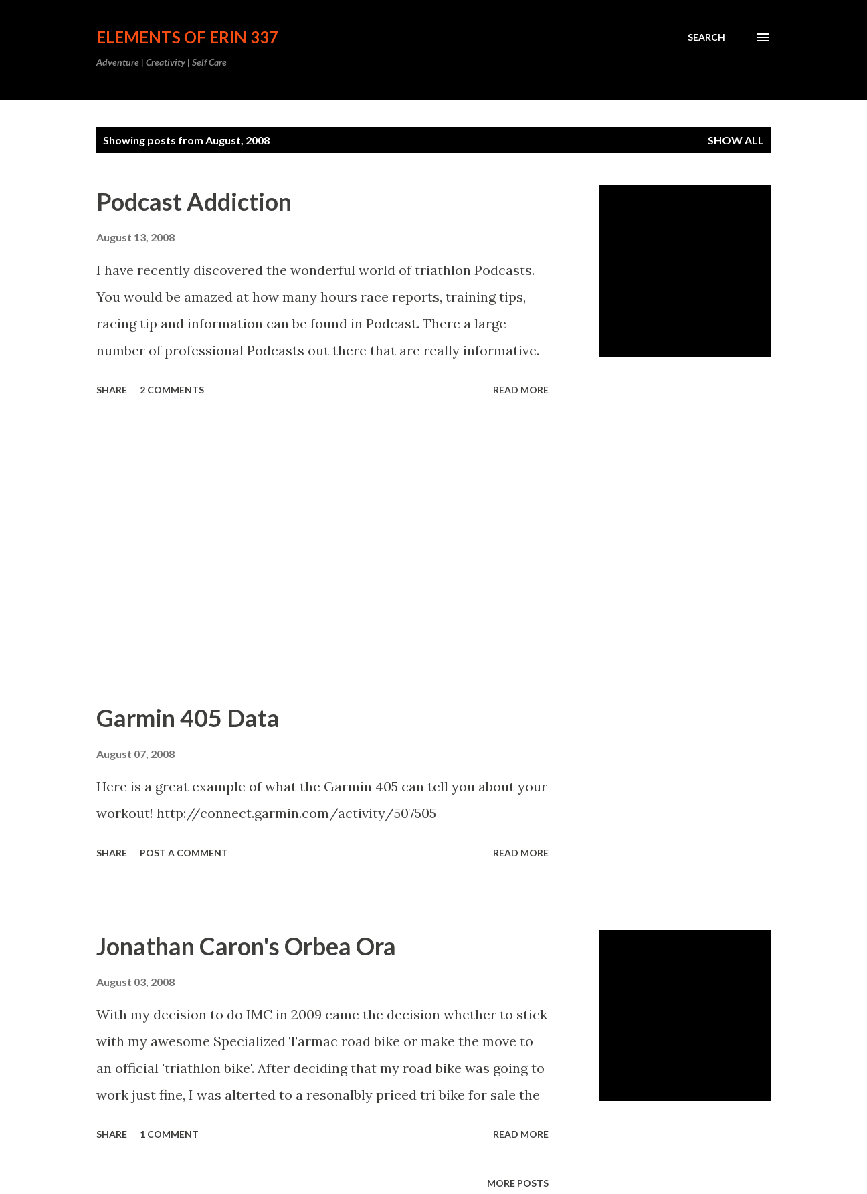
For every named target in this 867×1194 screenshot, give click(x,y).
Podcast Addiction (194, 201)
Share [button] (111, 389)
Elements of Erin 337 (187, 37)
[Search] (706, 37)
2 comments (172, 389)
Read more (521, 389)
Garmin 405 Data (188, 717)
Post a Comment (184, 852)
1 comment (169, 1134)
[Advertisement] (322, 551)
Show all (736, 140)
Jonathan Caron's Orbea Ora (246, 946)
